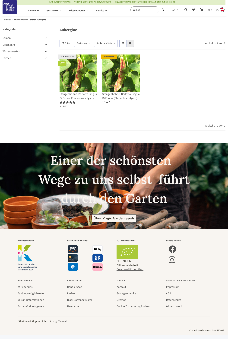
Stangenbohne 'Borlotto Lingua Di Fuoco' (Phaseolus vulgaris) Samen (121, 96)
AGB (168, 293)
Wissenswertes (11, 51)
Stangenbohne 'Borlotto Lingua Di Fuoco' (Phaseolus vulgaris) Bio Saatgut (78, 96)
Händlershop (74, 287)
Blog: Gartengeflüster (79, 300)
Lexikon (71, 293)
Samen (7, 38)
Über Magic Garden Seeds (114, 218)
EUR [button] (173, 10)
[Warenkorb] (206, 10)
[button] (186, 10)
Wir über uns (25, 287)
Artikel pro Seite (104, 43)
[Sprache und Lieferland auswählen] (219, 10)
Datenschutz (173, 300)
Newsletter (73, 306)
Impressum (172, 287)
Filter (66, 43)
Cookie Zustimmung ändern (133, 306)
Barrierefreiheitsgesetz (31, 306)
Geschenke (9, 45)
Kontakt (121, 287)
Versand (62, 321)
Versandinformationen (31, 300)
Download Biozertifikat (130, 269)
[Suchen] (144, 9)
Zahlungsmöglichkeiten (31, 293)
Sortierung (82, 43)
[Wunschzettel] (194, 10)
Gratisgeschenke (126, 293)
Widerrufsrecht (175, 306)
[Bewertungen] (67, 102)
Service (7, 58)
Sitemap (121, 300)
